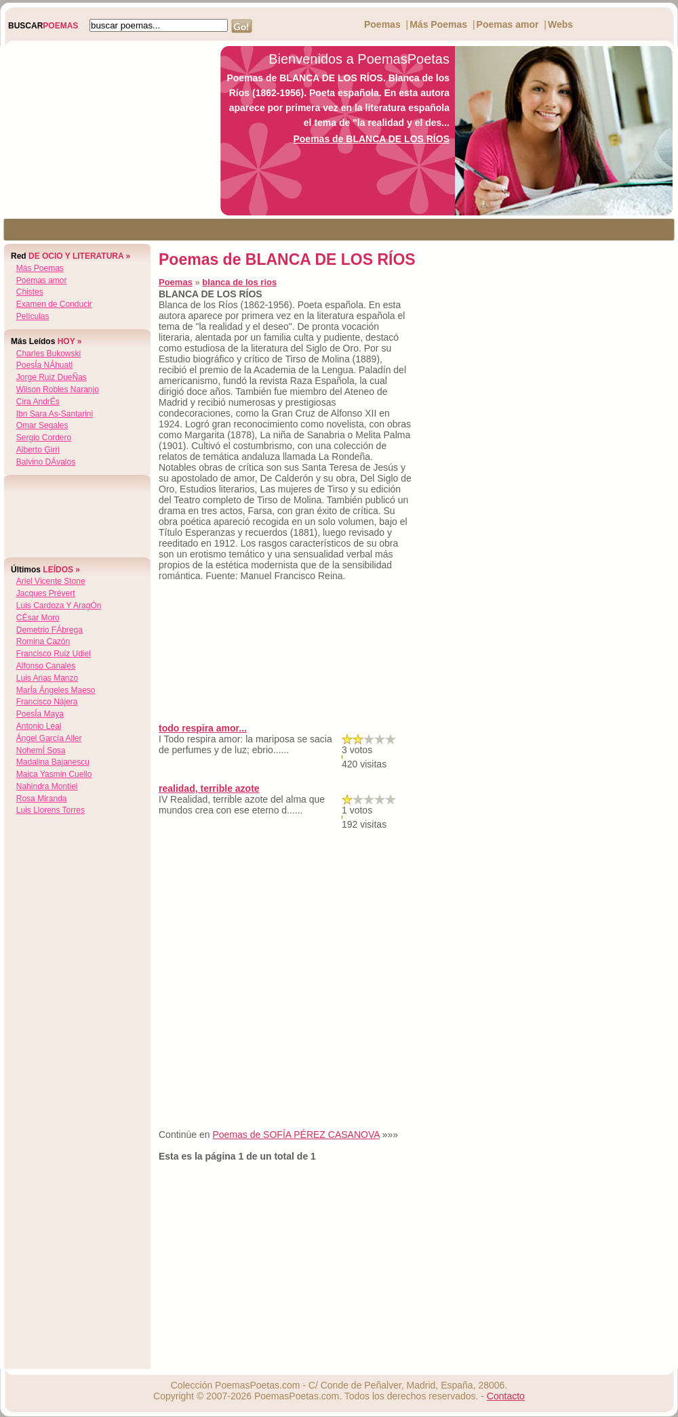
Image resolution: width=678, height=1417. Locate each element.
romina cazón (43, 641)
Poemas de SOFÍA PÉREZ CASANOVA (295, 1134)
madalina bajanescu (52, 762)
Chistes (29, 292)
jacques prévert (45, 593)
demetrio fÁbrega (49, 630)
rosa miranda (41, 798)
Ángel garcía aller (49, 738)
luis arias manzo (47, 678)
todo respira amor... (203, 728)
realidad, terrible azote (209, 788)
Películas (32, 316)
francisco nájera (47, 701)
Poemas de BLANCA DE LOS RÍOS (371, 138)
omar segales (42, 425)
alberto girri (38, 449)
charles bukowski (48, 353)
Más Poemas (438, 24)
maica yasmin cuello (54, 774)
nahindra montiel (47, 786)
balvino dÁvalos (45, 462)
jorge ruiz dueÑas (51, 377)
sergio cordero (43, 437)
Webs (560, 24)
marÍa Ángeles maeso (56, 690)
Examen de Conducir (54, 304)
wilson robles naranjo (57, 389)
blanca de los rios (239, 282)
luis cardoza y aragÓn (59, 605)
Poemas (382, 24)
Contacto (506, 1396)
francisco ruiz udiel (53, 653)
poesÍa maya (40, 714)
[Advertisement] (106, 130)
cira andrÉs (38, 401)
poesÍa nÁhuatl (44, 365)
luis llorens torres (50, 810)
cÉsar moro (38, 617)
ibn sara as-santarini (54, 414)
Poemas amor (508, 24)
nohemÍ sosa (41, 750)
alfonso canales (45, 666)
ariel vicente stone (50, 581)
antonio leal (39, 726)
